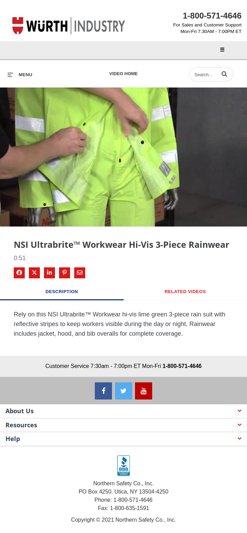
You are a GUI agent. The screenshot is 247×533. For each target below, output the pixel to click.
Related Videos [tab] (185, 291)
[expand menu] (19, 74)
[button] (224, 74)
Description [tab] (62, 291)
